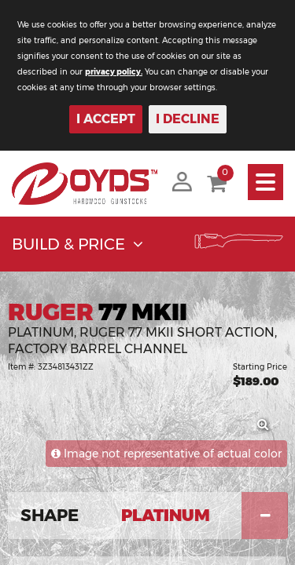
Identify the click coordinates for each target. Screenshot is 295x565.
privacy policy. (113, 72)
